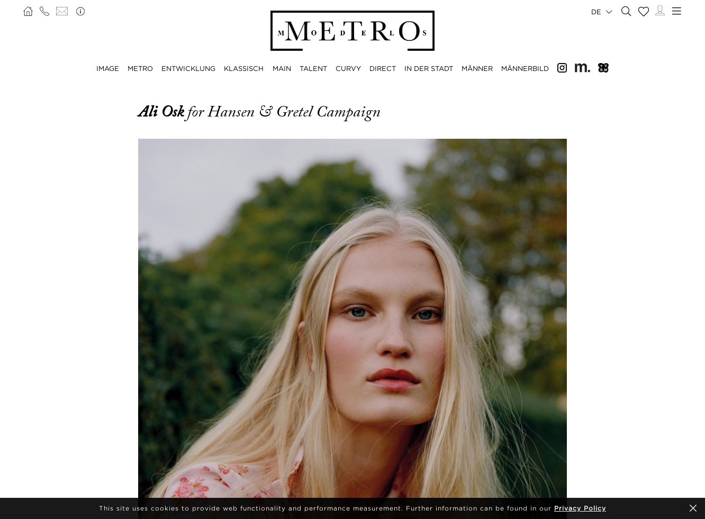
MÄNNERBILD (525, 68)
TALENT (313, 68)
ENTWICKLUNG (188, 68)
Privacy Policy (580, 508)
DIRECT (382, 68)
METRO (140, 68)
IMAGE (107, 68)
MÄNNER (477, 68)
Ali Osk (162, 111)
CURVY (348, 68)
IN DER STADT (428, 68)
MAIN (282, 68)
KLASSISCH (244, 68)
